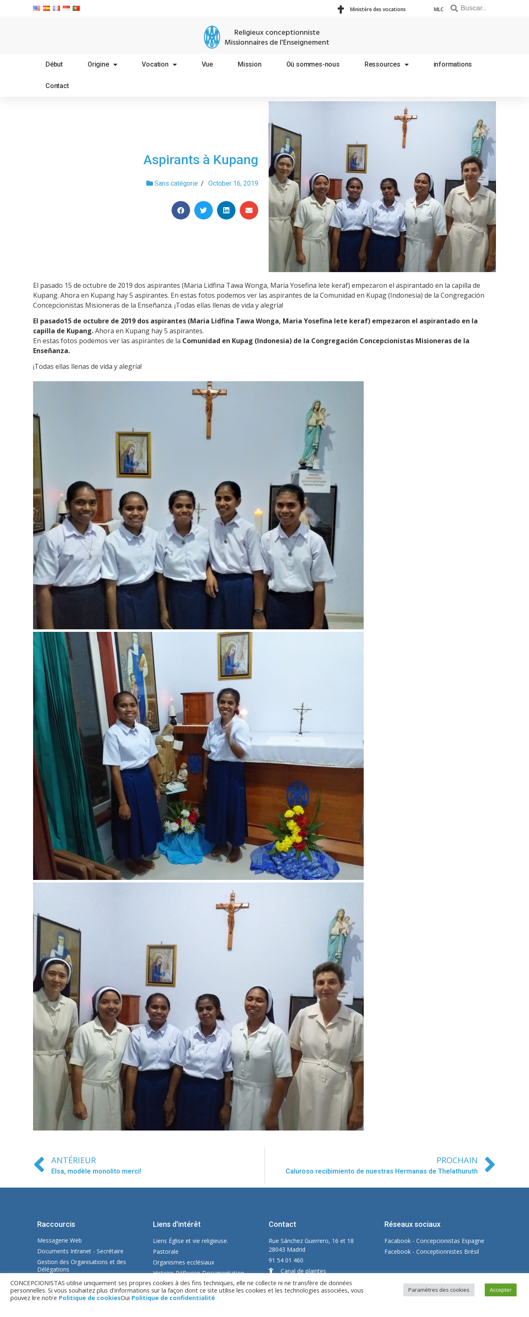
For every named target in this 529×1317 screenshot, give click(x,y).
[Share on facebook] (181, 210)
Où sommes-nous (313, 64)
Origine (102, 64)
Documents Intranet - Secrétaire (80, 1251)
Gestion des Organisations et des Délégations (81, 1265)
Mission (250, 64)
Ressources (387, 64)
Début (54, 64)
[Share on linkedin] (226, 210)
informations (453, 64)
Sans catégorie (176, 183)
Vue (207, 64)
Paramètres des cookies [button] (438, 1289)
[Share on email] (249, 210)
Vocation (159, 64)
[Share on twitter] (203, 210)
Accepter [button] (501, 1289)
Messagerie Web (59, 1240)
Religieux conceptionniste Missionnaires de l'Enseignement (276, 38)
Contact (57, 86)
